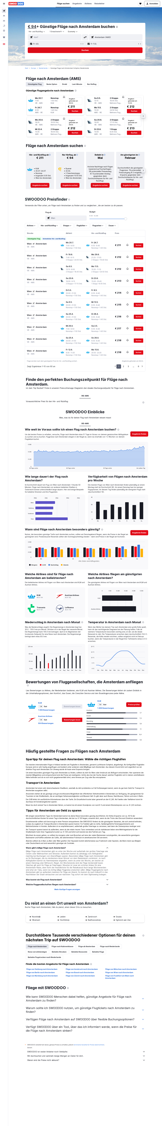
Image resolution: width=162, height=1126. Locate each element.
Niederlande (43, 68)
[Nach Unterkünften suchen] (4, 15)
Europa (33, 68)
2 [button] (123, 366)
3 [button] (128, 366)
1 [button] (118, 366)
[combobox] (37, 31)
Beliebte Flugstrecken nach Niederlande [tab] (44, 957)
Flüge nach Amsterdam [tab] (37, 946)
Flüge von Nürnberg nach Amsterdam (42, 976)
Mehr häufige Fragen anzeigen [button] (67, 889)
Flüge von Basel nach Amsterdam (80, 972)
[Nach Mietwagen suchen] (4, 20)
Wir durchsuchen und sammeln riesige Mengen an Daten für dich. (86, 1055)
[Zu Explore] (4, 30)
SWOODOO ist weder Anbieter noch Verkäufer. (86, 1051)
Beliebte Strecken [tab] (59, 952)
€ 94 (32, 26)
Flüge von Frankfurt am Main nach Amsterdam (119, 977)
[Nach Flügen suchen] (4, 10)
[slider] (125, 218)
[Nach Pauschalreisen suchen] (4, 25)
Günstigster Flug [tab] (35, 84)
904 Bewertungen (45, 723)
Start (26, 68)
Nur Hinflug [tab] (91, 84)
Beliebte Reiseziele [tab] (79, 952)
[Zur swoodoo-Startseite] (16, 3)
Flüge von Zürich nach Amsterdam (80, 976)
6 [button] (138, 366)
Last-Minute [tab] (77, 84)
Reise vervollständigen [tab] (37, 952)
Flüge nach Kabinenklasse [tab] (62, 946)
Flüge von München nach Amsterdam (121, 969)
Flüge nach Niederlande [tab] (110, 946)
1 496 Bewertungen (46, 710)
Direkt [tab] (64, 84)
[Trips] (4, 37)
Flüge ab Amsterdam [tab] (86, 946)
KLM (40, 703)
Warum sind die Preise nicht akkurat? (86, 1060)
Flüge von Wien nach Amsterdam (119, 972)
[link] (40, 185)
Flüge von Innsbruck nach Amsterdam (82, 969)
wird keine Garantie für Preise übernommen (89, 1045)
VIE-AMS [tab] (85, 396)
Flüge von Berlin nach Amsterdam (40, 972)
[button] (4, 3)
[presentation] (117, 27)
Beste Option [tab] (52, 84)
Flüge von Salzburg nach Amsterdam (41, 969)
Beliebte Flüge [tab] (98, 952)
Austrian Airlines (45, 716)
